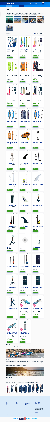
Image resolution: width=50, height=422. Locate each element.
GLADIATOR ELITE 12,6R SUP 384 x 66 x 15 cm (38, 49)
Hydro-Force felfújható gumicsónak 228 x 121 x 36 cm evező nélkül (25, 121)
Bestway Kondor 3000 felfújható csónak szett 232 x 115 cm (24, 73)
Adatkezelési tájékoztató (28, 403)
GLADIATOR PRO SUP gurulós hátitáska (24, 287)
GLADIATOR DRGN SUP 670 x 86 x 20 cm (12, 97)
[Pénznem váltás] (36, 3)
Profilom (17, 403)
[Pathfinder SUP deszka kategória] (9, 17)
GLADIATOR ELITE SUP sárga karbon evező (38, 227)
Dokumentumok (27, 408)
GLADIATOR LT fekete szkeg (24, 163)
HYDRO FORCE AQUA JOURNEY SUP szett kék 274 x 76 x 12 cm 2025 (25, 308)
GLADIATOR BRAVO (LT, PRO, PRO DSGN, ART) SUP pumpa (37, 164)
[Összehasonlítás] (13, 60)
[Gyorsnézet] (16, 60)
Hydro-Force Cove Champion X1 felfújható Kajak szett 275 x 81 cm (12, 121)
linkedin (32, 410)
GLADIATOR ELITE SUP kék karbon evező (24, 266)
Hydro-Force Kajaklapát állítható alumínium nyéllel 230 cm (37, 142)
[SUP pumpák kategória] (39, 17)
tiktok (29, 410)
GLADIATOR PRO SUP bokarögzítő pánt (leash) (11, 287)
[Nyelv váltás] (33, 3)
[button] (9, 6)
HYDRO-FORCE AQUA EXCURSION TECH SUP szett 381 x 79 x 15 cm (24, 49)
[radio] (35, 33)
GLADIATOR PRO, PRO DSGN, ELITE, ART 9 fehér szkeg (38, 185)
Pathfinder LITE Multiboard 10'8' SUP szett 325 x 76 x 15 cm (38, 73)
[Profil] (40, 3)
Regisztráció (17, 402)
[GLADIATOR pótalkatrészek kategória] (25, 17)
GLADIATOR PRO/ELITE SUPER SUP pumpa (12, 308)
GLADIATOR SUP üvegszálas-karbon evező (25, 185)
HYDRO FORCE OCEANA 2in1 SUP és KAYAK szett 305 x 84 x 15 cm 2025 (38, 308)
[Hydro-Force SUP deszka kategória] (33, 17)
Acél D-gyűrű (22, 246)
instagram (27, 410)
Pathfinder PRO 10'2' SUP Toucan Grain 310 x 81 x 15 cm (24, 97)
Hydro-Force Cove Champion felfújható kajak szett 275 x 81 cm (37, 121)
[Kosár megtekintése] (43, 3)
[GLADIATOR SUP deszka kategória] (17, 17)
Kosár (16, 404)
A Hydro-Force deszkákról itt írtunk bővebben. (12, 394)
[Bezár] (43, 0)
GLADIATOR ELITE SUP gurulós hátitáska (37, 266)
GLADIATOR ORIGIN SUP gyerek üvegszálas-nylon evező (37, 247)
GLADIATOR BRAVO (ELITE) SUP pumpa (11, 185)
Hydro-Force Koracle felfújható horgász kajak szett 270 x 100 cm (11, 73)
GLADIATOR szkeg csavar (10, 163)
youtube (30, 410)
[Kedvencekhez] (15, 60)
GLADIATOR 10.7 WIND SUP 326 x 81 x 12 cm (38, 97)
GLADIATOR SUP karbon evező (11, 226)
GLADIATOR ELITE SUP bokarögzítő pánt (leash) (12, 247)
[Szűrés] (1, 14)
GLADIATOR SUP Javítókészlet (11, 205)
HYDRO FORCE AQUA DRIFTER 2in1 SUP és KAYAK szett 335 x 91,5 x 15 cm (12, 333)
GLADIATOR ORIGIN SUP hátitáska (37, 287)
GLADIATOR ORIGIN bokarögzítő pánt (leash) (37, 206)
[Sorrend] (40, 33)
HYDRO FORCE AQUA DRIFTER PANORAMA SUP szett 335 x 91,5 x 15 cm (25, 333)
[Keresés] (30, 3)
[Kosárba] (10, 57)
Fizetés (26, 404)
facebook (25, 410)
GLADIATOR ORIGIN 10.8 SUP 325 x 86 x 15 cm (12, 49)
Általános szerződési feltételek (29, 402)
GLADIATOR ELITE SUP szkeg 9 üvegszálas (24, 206)
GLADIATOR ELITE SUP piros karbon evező (12, 266)
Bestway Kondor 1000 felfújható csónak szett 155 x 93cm (24, 142)
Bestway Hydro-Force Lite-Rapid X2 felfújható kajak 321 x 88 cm (12, 142)
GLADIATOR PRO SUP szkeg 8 (24, 226)
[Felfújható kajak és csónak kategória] (9, 25)
